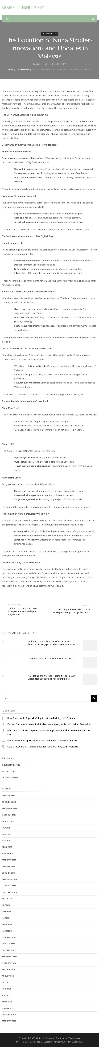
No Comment (60, 64)
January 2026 (8, 795)
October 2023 (9, 963)
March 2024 (7, 931)
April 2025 (7, 847)
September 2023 (9, 969)
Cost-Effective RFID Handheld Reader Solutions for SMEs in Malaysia (42, 746)
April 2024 (7, 924)
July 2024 (6, 905)
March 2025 (7, 853)
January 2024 (8, 944)
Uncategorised (49, 34)
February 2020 (9, 1021)
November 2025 (9, 808)
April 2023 (7, 1002)
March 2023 (7, 1008)
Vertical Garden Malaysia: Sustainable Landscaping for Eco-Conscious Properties (49, 724)
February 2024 (9, 937)
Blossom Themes (52, 1041)
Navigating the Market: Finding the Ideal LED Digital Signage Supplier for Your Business (51, 677)
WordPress (77, 1041)
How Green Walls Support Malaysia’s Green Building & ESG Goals (41, 718)
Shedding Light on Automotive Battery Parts (51, 658)
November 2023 (9, 956)
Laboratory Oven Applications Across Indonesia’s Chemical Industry (42, 740)
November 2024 (9, 879)
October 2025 (9, 815)
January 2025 (8, 866)
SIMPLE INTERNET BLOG (23, 7)
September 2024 (9, 892)
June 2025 (6, 834)
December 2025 (9, 802)
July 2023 (6, 982)
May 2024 (6, 918)
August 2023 (8, 976)
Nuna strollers (28, 569)
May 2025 (6, 841)
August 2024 (8, 899)
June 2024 (6, 911)
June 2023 (6, 989)
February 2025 (9, 860)
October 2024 (9, 886)
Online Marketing (11, 765)
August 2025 (8, 821)
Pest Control (9, 771)
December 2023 (9, 950)
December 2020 (9, 1014)
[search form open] (93, 19)
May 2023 (6, 995)
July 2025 (6, 828)
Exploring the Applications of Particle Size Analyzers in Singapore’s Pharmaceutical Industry (53, 643)
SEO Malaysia (74, 1038)
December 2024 (9, 873)
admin (38, 64)
